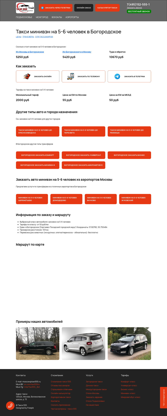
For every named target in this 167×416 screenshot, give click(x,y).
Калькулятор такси (107, 7)
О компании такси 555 (61, 381)
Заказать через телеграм (55, 7)
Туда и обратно (117, 51)
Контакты (55, 401)
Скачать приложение (60, 405)
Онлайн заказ (84, 7)
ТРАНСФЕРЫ (28, 36)
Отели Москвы (92, 393)
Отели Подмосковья (95, 401)
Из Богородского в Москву (77, 51)
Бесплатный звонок (139, 11)
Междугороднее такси (96, 389)
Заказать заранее (94, 397)
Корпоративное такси (61, 397)
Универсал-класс (129, 385)
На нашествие (92, 405)
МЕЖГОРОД (42, 17)
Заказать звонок (134, 7)
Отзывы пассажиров (60, 385)
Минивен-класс (128, 393)
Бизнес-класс (127, 389)
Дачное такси (92, 385)
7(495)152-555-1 (138, 4)
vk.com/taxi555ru (31, 384)
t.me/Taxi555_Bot (32, 387)
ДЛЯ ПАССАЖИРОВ (44, 36)
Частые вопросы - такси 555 (64, 408)
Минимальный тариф (27, 94)
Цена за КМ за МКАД (120, 94)
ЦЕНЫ (18, 36)
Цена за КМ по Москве (74, 94)
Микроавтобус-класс (130, 397)
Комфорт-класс (128, 381)
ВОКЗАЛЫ (57, 17)
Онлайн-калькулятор (60, 393)
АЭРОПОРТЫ (72, 17)
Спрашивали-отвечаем (61, 389)
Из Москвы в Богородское (30, 51)
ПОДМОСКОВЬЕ (24, 17)
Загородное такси (94, 381)
